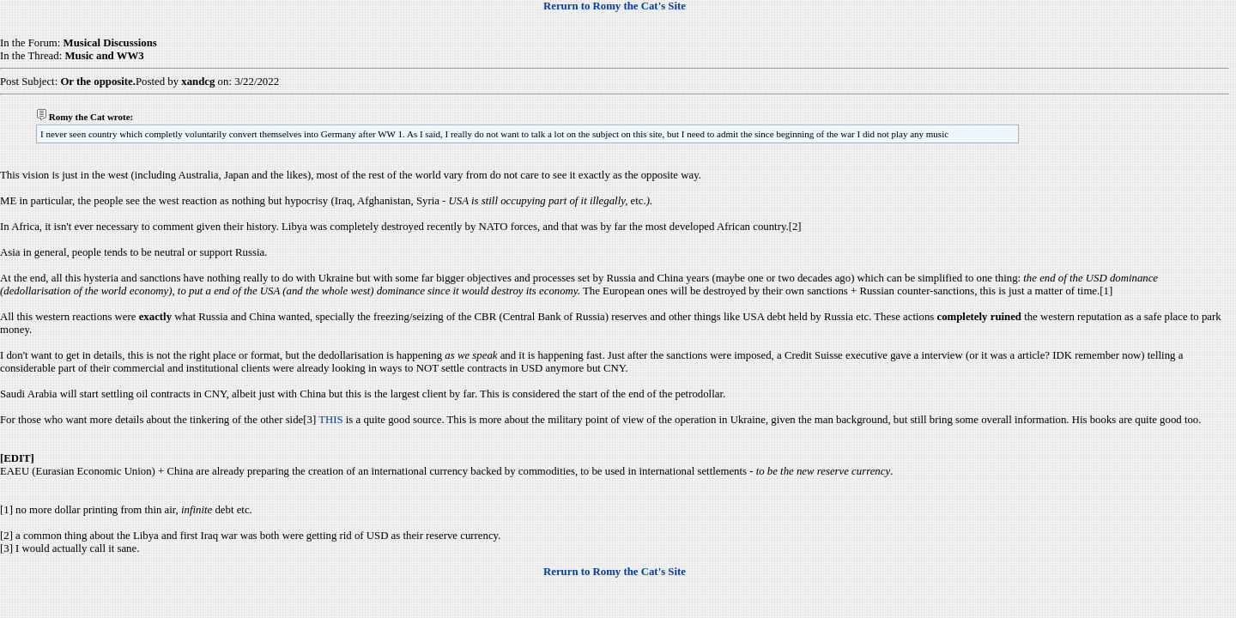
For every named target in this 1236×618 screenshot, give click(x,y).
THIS (330, 420)
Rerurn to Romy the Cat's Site (614, 6)
